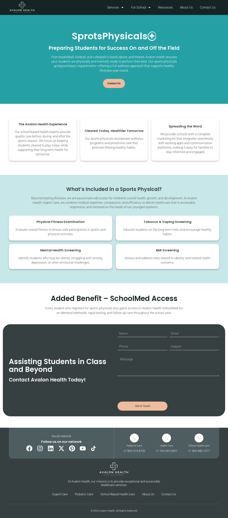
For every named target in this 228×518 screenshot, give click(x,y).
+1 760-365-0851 (167, 451)
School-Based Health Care (117, 494)
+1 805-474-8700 (134, 451)
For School (141, 7)
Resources (165, 7)
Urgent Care (60, 494)
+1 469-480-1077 (199, 451)
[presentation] (145, 389)
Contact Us (208, 7)
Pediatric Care (84, 494)
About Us (186, 7)
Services (115, 7)
